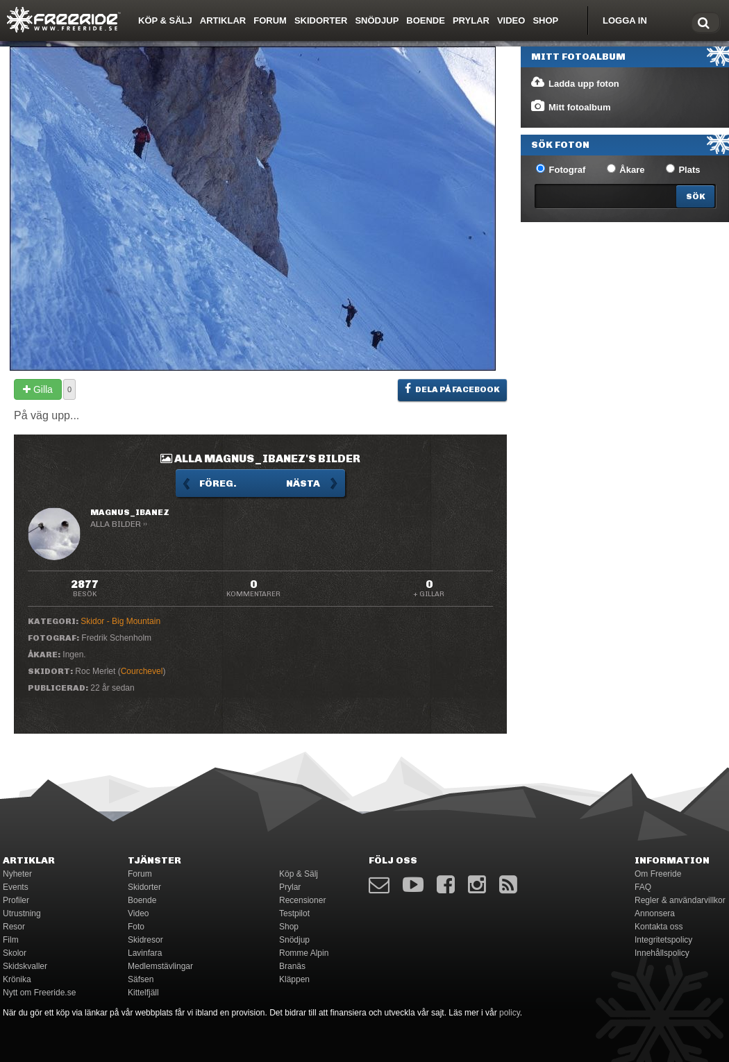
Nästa (303, 483)
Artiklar (223, 20)
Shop (545, 20)
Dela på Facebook (452, 388)
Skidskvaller (25, 966)
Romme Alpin (303, 953)
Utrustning (22, 913)
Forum (270, 20)
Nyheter (17, 874)
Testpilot (294, 913)
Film (11, 940)
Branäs (292, 966)
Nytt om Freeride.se (39, 992)
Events (15, 887)
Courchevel (142, 671)
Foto (136, 927)
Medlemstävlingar (160, 966)
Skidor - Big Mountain (120, 621)
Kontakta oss (658, 927)
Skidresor (145, 940)
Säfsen (140, 979)
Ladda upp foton (574, 82)
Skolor (14, 953)
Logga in (625, 20)
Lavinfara (145, 953)
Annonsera (655, 913)
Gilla (38, 389)
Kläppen (294, 979)
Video (511, 20)
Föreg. (218, 483)
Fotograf (560, 169)
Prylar (471, 20)
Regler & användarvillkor (680, 900)
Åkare (626, 169)
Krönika (17, 979)
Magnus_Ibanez (129, 512)
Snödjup (377, 20)
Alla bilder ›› (118, 524)
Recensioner (302, 900)
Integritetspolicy (663, 940)
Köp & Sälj (165, 20)
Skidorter (321, 20)
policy (509, 1013)
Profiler (16, 900)
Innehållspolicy (662, 953)
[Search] (695, 196)
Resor (14, 927)
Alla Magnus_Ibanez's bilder (260, 458)
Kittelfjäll (143, 992)
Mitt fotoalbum (570, 106)
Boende (425, 20)
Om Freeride (658, 874)
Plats (683, 169)
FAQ (643, 887)
